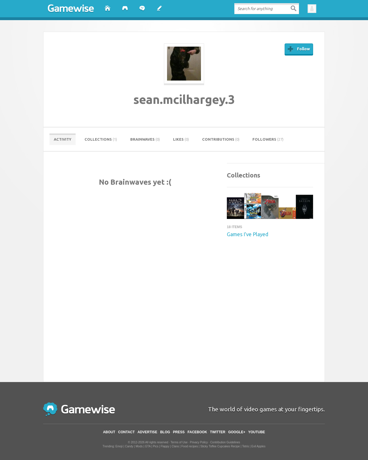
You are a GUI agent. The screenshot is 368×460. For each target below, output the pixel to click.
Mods (139, 446)
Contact (126, 432)
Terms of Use (178, 442)
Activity (62, 139)
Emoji (119, 446)
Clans (175, 446)
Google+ (237, 432)
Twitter (217, 432)
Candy (129, 446)
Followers (267, 139)
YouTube (256, 432)
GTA (147, 446)
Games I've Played (247, 234)
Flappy (165, 446)
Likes (181, 139)
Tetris (245, 446)
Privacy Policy (199, 442)
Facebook (197, 432)
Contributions (220, 139)
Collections (101, 139)
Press (179, 432)
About (109, 432)
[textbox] (266, 8)
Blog (165, 432)
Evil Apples (258, 446)
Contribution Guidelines (225, 442)
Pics (155, 446)
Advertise (147, 432)
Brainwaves (145, 139)
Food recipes (189, 446)
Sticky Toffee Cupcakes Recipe (220, 446)
